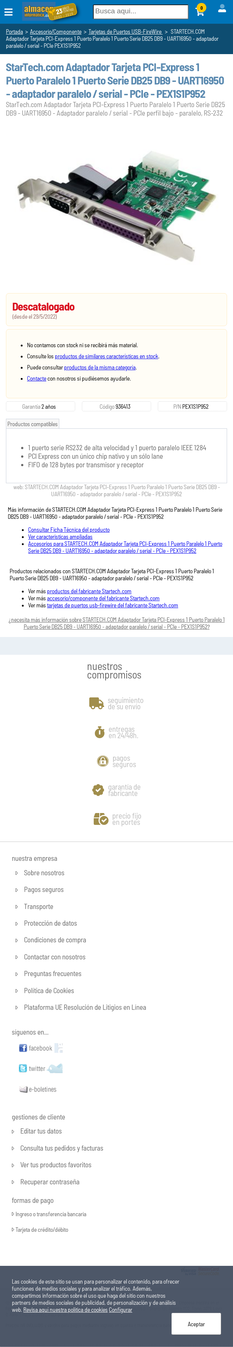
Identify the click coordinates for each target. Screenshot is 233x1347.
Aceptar (196, 1323)
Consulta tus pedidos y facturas (61, 1148)
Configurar (120, 1309)
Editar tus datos (41, 1131)
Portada (14, 31)
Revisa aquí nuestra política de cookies (65, 1309)
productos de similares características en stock (106, 355)
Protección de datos (50, 923)
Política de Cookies (49, 990)
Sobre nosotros (44, 872)
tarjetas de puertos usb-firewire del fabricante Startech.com (112, 604)
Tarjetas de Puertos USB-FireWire (126, 31)
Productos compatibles (32, 423)
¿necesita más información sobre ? (117, 623)
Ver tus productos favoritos (55, 1165)
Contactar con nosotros (55, 956)
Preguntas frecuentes (52, 973)
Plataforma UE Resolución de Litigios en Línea (85, 1007)
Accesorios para (125, 547)
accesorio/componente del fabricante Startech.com (103, 597)
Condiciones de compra (55, 940)
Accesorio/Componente (55, 31)
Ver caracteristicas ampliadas (60, 536)
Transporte (38, 906)
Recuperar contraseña (50, 1181)
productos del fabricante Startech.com (89, 590)
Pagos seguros (44, 889)
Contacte (36, 378)
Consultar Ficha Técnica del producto (69, 529)
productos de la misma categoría (100, 367)
